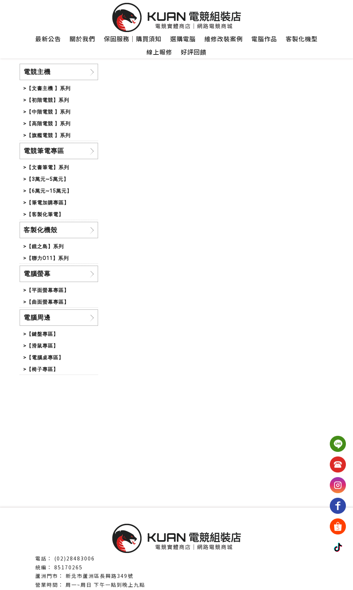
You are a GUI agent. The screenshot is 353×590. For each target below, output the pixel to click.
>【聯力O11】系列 (46, 258)
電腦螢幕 (37, 273)
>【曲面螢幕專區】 (46, 302)
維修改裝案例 (223, 38)
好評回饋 (193, 51)
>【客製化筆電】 (43, 214)
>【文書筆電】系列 (46, 167)
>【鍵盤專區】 (40, 334)
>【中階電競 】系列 (47, 112)
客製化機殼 (40, 230)
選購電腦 (183, 38)
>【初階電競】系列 (46, 100)
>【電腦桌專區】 (43, 357)
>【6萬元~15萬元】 (47, 191)
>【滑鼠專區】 (40, 346)
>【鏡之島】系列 (43, 246)
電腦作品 (264, 38)
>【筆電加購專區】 (46, 202)
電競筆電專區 (44, 151)
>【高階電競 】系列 (47, 123)
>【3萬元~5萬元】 (46, 179)
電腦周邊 (37, 317)
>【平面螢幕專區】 (46, 290)
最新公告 (48, 38)
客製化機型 (302, 38)
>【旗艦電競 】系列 (47, 135)
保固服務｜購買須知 (133, 38)
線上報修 (159, 51)
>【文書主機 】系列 (47, 88)
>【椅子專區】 (40, 369)
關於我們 (82, 38)
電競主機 (37, 71)
